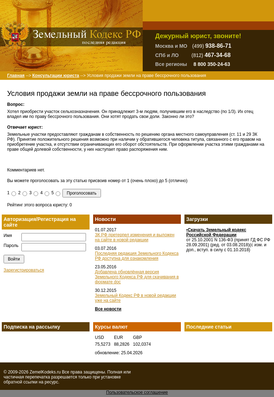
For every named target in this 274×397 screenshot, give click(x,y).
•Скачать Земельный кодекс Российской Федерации (216, 232)
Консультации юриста (55, 75)
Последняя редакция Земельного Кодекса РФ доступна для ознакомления (136, 256)
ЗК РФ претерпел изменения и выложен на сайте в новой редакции (134, 237)
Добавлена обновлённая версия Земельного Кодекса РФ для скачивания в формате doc (137, 276)
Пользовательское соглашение (137, 392)
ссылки (30, 382)
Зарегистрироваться (24, 270)
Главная (16, 75)
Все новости (108, 308)
